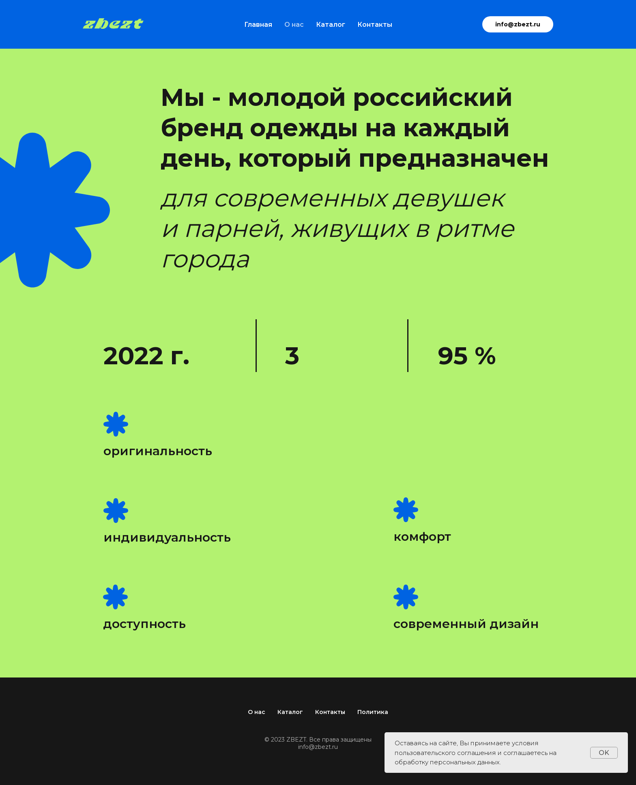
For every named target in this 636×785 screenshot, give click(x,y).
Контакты (374, 24)
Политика (372, 712)
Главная (258, 24)
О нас (294, 24)
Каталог (330, 24)
